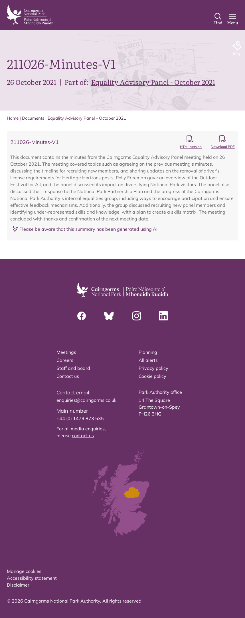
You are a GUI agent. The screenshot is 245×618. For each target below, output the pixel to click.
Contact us (67, 376)
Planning (148, 352)
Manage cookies (24, 571)
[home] (30, 15)
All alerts (148, 360)
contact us (83, 435)
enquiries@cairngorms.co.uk (86, 400)
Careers (64, 360)
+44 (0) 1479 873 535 (80, 418)
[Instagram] (136, 315)
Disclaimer (18, 585)
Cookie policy (152, 376)
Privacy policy (153, 368)
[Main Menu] (232, 19)
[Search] (217, 19)
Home (13, 118)
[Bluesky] (109, 315)
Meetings (66, 352)
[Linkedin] (163, 315)
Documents (33, 118)
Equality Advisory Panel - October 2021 (153, 82)
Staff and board (73, 368)
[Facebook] (81, 315)
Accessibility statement (32, 578)
